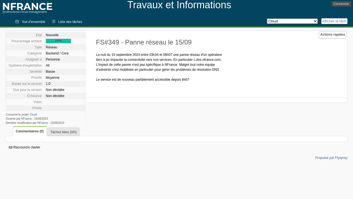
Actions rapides (332, 34)
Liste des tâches (70, 22)
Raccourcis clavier (24, 147)
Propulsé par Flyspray (331, 158)
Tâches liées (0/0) (63, 132)
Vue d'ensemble (33, 22)
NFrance (26, 118)
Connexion (341, 4)
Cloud (33, 114)
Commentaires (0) (30, 131)
